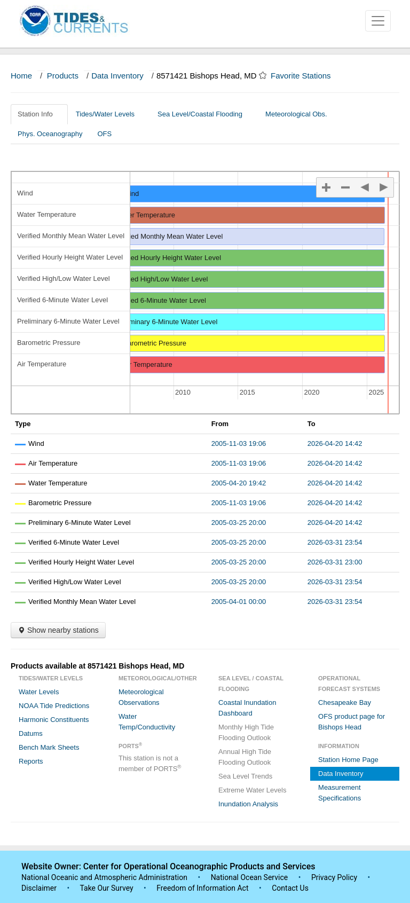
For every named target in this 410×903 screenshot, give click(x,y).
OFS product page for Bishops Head (351, 721)
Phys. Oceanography (50, 134)
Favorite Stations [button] (306, 75)
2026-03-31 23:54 (335, 542)
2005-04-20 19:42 (238, 483)
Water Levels (39, 692)
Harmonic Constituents (54, 720)
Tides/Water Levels (109, 114)
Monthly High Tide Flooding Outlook (246, 732)
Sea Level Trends (245, 776)
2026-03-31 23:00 (335, 562)
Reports (31, 761)
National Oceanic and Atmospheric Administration (104, 877)
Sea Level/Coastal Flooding (203, 114)
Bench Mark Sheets (49, 747)
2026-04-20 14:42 (335, 443)
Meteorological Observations (141, 697)
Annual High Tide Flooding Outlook (244, 757)
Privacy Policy (334, 877)
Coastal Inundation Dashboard (247, 707)
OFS (104, 134)
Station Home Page (348, 760)
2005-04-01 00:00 (238, 602)
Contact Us (290, 888)
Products (62, 75)
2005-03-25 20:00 (238, 523)
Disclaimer (39, 888)
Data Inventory (117, 75)
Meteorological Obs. (296, 114)
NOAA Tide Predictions (54, 706)
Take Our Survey (107, 888)
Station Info (39, 114)
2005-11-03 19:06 (238, 443)
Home (21, 75)
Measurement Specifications (339, 792)
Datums (31, 733)
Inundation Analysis (248, 804)
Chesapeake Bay (344, 702)
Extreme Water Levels (252, 790)
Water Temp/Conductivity (147, 721)
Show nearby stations (58, 630)
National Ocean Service (249, 877)
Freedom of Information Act (202, 888)
